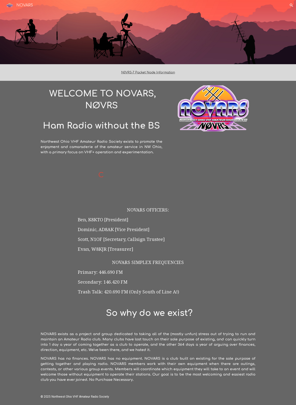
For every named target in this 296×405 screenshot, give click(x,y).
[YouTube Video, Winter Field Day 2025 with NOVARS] (213, 166)
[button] (291, 5)
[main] (148, 72)
